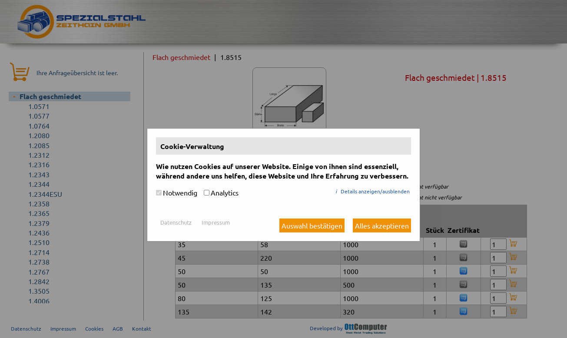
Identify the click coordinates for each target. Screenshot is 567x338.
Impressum (216, 222)
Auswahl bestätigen (312, 225)
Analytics (225, 192)
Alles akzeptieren (382, 225)
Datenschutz (176, 222)
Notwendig (180, 192)
